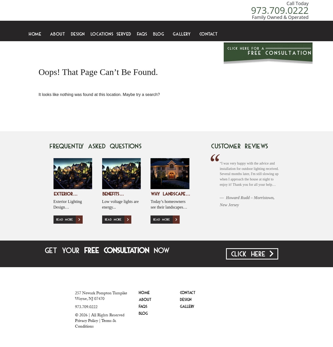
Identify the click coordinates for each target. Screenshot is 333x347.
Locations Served (111, 34)
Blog (158, 34)
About (58, 34)
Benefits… (113, 194)
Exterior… (65, 194)
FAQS (142, 34)
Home (34, 34)
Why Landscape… (170, 194)
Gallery (182, 34)
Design (78, 34)
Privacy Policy (86, 320)
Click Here (252, 254)
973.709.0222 (280, 10)
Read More (69, 219)
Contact (208, 34)
